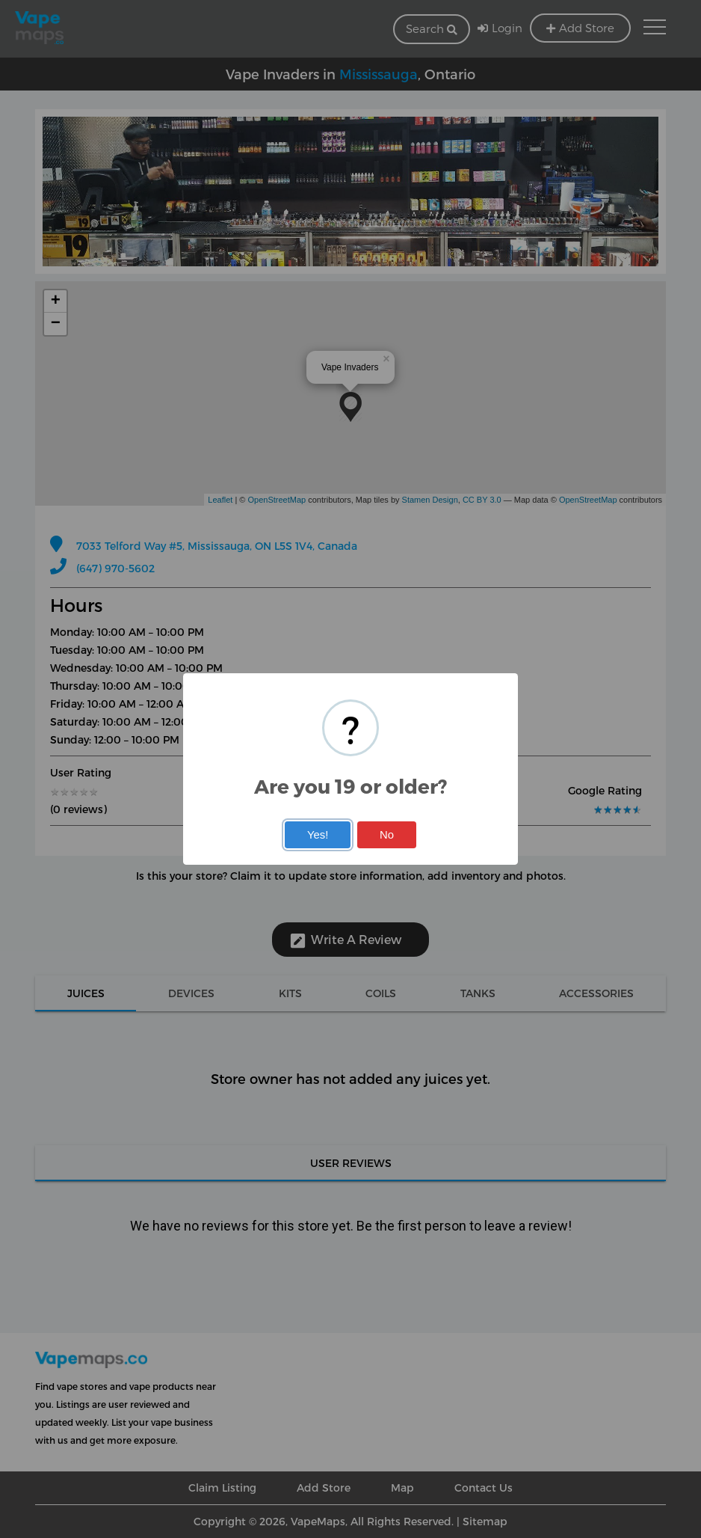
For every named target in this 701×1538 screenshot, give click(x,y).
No (387, 835)
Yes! (317, 835)
